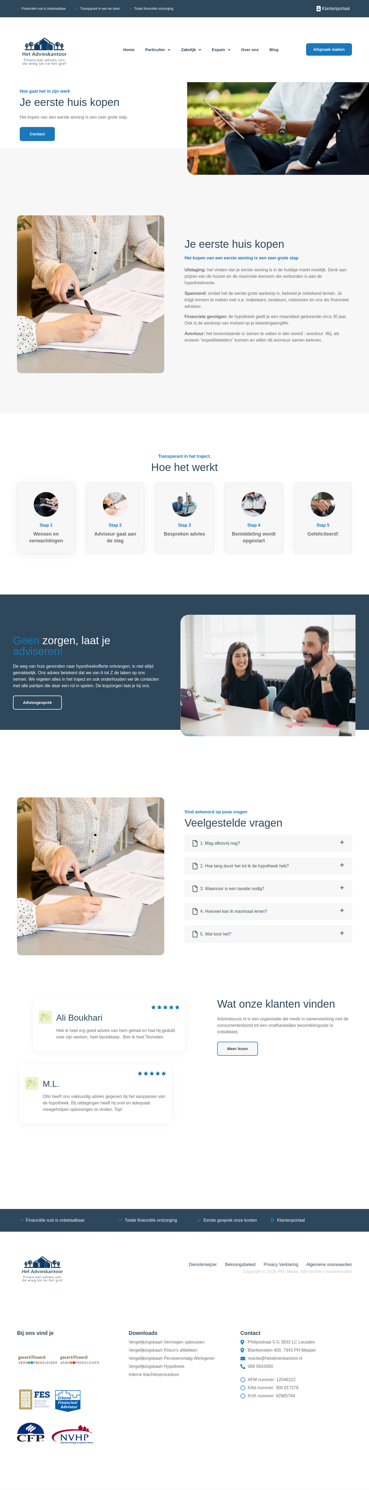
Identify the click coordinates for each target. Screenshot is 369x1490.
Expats (221, 50)
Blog (274, 49)
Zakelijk (191, 50)
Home (129, 49)
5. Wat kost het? (215, 934)
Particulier (157, 50)
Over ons (250, 49)
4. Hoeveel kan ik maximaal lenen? (233, 911)
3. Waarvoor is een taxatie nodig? (232, 888)
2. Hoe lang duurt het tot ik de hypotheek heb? (244, 866)
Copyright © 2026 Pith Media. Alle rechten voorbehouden (297, 1271)
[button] (268, 843)
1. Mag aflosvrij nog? (220, 843)
